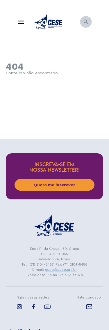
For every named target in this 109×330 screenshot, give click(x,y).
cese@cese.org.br (61, 270)
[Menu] (20, 21)
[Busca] (86, 22)
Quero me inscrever (54, 184)
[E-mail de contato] (89, 306)
